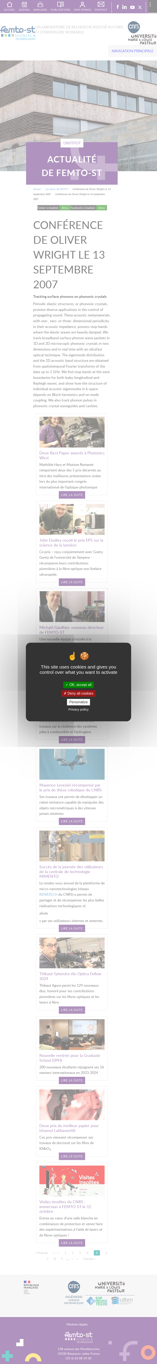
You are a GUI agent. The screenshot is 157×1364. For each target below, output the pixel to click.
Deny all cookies (78, 693)
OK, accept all (78, 685)
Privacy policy (78, 709)
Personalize (78, 702)
